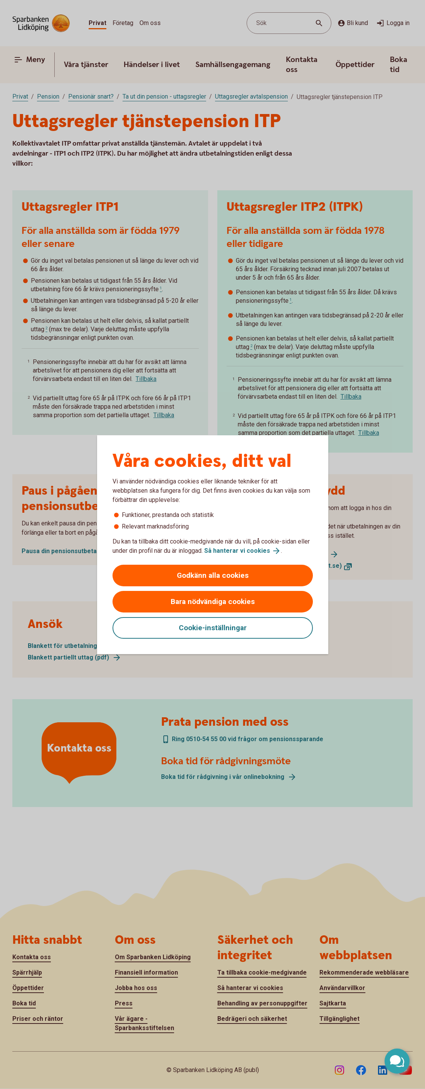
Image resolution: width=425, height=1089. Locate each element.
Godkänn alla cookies (213, 575)
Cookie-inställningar (213, 627)
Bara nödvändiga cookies (213, 601)
